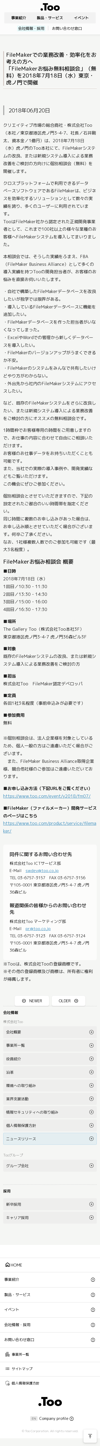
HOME (13, 1264)
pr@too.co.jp (38, 928)
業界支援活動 (17, 1098)
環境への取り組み (21, 1085)
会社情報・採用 (31, 28)
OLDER (65, 1000)
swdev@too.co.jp (42, 870)
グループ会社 (17, 1165)
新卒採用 (13, 1204)
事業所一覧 (15, 1045)
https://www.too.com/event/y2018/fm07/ (47, 796)
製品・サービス (50, 17)
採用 (7, 1191)
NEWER (35, 1000)
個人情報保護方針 (21, 1125)
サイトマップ (19, 1368)
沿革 (10, 1072)
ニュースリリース (21, 1138)
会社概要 (13, 1031)
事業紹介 (18, 17)
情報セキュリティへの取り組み (32, 1112)
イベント (81, 17)
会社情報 (10, 1012)
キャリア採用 (17, 1217)
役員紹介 (13, 1058)
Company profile (54, 1418)
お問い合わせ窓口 (67, 28)
